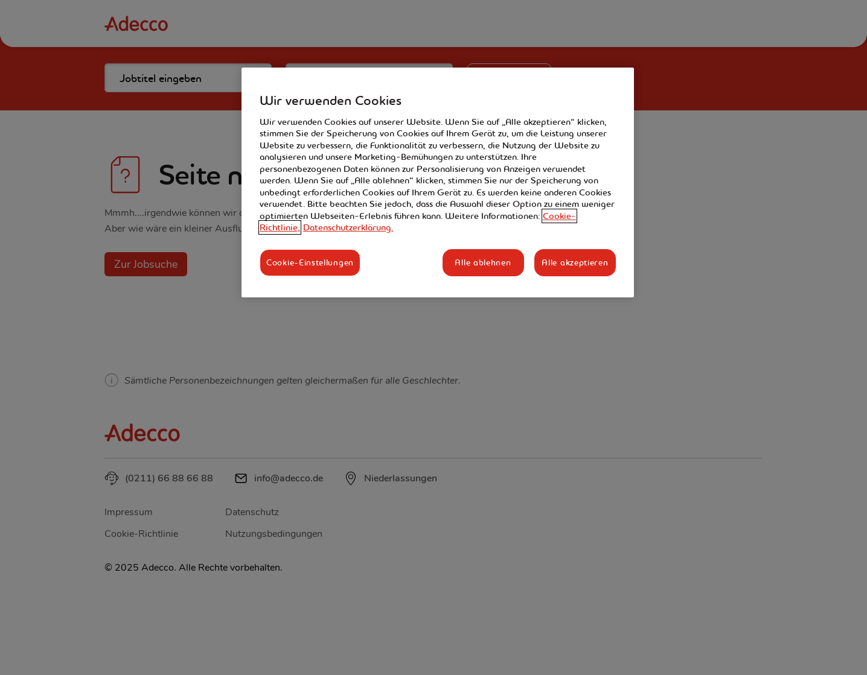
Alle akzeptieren (575, 262)
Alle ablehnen (483, 262)
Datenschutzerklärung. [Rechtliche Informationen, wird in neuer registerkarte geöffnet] (348, 227)
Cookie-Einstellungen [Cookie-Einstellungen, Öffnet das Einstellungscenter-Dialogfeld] (310, 262)
